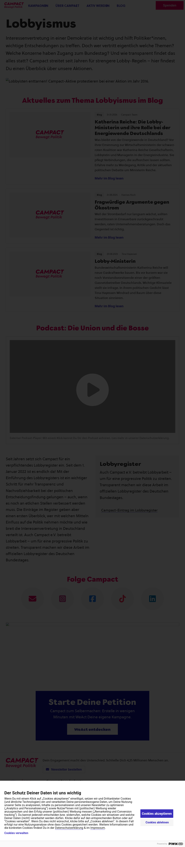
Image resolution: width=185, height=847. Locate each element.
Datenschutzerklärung (69, 828)
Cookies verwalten (16, 833)
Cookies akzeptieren (157, 813)
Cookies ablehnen (157, 822)
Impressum (97, 828)
